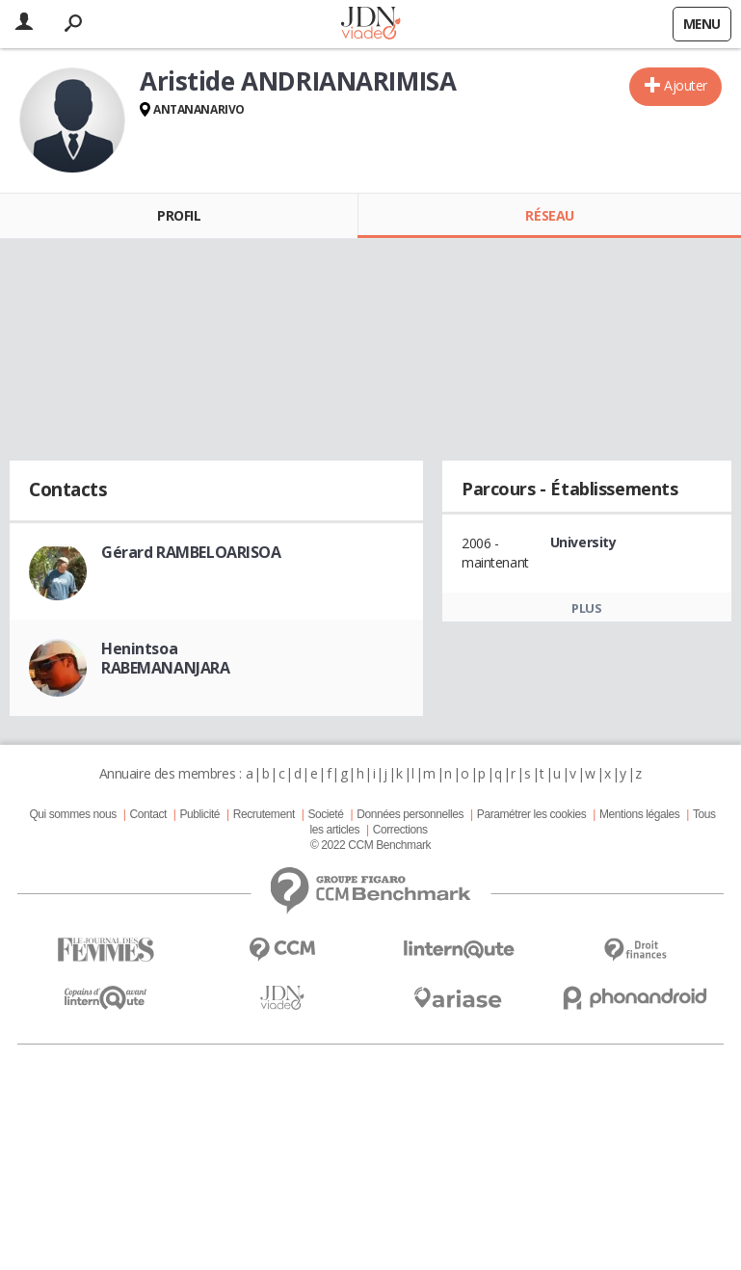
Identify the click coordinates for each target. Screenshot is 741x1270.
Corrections (400, 829)
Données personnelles (410, 814)
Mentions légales (639, 814)
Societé (325, 814)
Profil (178, 215)
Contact (147, 814)
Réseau (549, 215)
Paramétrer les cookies (531, 814)
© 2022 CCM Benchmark (370, 845)
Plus (586, 608)
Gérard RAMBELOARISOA (191, 552)
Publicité (200, 814)
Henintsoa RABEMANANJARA (165, 658)
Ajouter (685, 85)
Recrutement (264, 814)
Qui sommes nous (72, 814)
